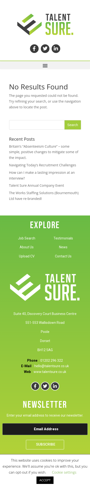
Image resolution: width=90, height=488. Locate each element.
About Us (27, 247)
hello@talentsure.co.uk (51, 366)
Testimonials (63, 238)
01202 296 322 (51, 360)
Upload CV (27, 256)
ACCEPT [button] (45, 480)
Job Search (26, 238)
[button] (45, 65)
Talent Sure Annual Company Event (36, 185)
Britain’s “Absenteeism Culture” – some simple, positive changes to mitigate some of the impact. (43, 152)
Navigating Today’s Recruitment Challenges (42, 165)
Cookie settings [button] (64, 472)
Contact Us (63, 256)
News (63, 247)
